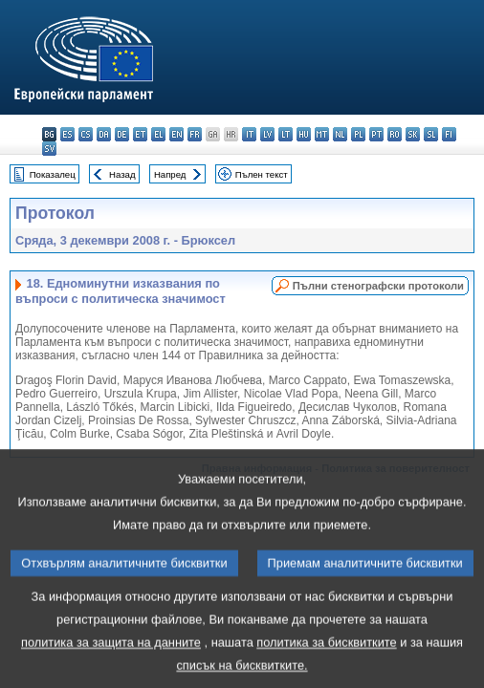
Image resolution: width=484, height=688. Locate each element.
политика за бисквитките (326, 659)
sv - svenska (49, 148)
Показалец (53, 174)
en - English (176, 134)
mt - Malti (322, 134)
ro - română (394, 134)
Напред (170, 174)
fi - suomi (449, 134)
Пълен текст (261, 174)
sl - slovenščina (431, 134)
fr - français (194, 134)
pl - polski (358, 134)
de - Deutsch (122, 134)
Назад (122, 174)
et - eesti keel (140, 134)
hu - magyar (304, 134)
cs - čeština (85, 134)
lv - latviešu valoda (267, 134)
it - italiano (249, 134)
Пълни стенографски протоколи (378, 285)
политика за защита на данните (111, 659)
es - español (67, 134)
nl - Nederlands (340, 134)
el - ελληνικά (158, 134)
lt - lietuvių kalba (285, 134)
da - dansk (104, 134)
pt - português (376, 134)
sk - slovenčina (413, 134)
